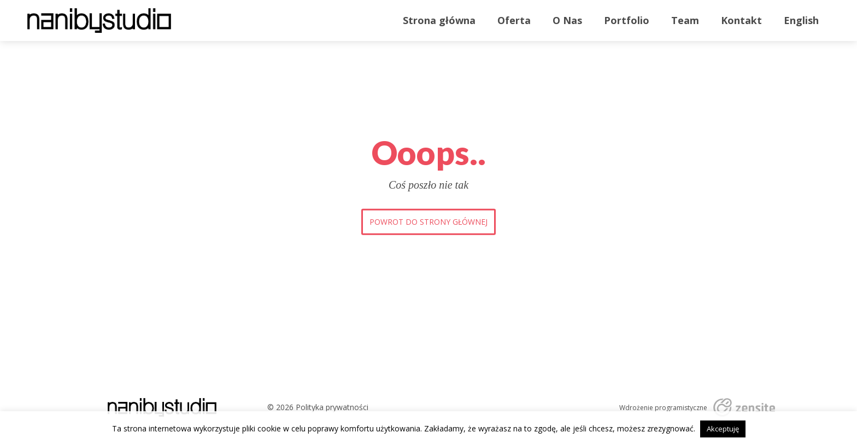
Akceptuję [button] (723, 429)
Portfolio (626, 20)
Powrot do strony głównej (428, 222)
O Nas (567, 20)
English (801, 20)
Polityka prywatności (332, 407)
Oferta (514, 20)
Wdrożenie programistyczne (663, 408)
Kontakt (741, 20)
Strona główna (439, 20)
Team (685, 20)
